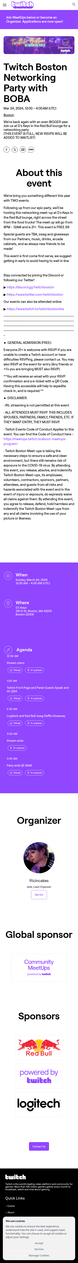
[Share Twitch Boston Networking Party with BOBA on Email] (23, 150)
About (10, 1212)
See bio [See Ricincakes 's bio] (39, 894)
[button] (73, 4)
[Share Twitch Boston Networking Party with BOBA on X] (15, 150)
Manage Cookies (39, 1255)
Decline (39, 1249)
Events (11, 1206)
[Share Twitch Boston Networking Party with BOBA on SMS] (31, 150)
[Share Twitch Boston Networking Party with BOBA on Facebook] (6, 150)
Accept (39, 1243)
